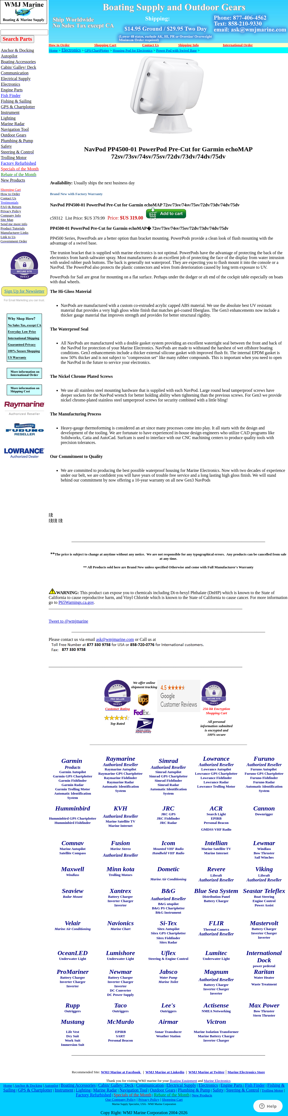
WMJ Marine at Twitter (207, 1072)
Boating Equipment (183, 1081)
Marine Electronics (217, 1081)
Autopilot (51, 1085)
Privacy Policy (148, 1099)
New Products (202, 1095)
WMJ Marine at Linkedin (164, 1072)
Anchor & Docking (28, 1085)
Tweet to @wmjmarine (68, 621)
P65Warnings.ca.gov (76, 602)
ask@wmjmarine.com (115, 639)
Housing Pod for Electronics (132, 50)
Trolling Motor (272, 1090)
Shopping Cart (172, 1099)
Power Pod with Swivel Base (176, 50)
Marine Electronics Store (246, 1072)
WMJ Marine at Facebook (121, 1072)
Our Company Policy (120, 1099)
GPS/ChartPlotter (96, 50)
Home (53, 50)
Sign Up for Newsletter (24, 291)
